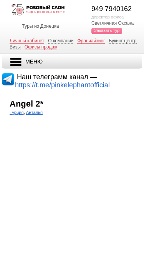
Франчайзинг (91, 40)
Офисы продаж (41, 47)
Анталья (34, 112)
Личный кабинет (27, 40)
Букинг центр (122, 40)
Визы (15, 47)
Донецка (49, 26)
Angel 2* (26, 103)
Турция (17, 112)
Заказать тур (106, 30)
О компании (60, 40)
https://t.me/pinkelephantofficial (62, 85)
